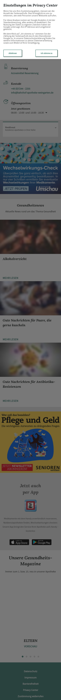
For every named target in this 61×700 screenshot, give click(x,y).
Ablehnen (13, 53)
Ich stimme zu (46, 53)
